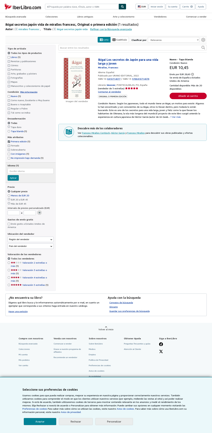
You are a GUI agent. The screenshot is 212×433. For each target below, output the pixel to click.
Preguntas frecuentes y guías (137, 343)
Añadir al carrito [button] (188, 96)
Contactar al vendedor (109, 91)
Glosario (113, 306)
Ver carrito (23, 365)
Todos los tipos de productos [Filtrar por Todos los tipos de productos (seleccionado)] (25, 53)
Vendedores (160, 16)
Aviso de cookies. (126, 408)
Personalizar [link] (114, 421)
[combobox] (82, 6)
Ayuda (201, 6)
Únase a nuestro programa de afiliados (67, 350)
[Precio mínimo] (14, 213)
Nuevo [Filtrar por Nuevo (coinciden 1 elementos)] (14, 96)
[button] (203, 48)
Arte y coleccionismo (123, 16)
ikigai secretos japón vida (72, 29)
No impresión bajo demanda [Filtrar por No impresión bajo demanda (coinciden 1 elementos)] (25, 158)
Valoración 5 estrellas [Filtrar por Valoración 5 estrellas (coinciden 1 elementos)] (29, 285)
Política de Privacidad (98, 360)
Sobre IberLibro (96, 343)
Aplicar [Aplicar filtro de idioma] (13, 178)
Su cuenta (172, 6)
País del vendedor (18, 246)
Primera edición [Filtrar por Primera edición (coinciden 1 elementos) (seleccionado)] (19, 141)
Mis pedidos (24, 360)
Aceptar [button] (40, 421)
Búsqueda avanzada (15, 16)
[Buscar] (122, 6)
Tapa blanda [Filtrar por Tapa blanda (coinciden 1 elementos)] (17, 131)
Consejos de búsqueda (121, 302)
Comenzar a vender (196, 16)
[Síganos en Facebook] (161, 344)
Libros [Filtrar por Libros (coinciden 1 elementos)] (14, 57)
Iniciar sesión (157, 6)
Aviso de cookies (96, 371)
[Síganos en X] (161, 352)
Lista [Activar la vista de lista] (104, 39)
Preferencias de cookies (34, 408)
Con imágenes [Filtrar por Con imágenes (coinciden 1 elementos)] (18, 154)
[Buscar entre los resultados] (132, 48)
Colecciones (52, 16)
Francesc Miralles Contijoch (96, 132)
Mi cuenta (23, 354)
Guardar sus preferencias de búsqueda (129, 311)
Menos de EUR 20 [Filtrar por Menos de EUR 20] (19, 195)
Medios (92, 349)
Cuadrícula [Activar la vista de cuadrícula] (120, 39)
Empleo (92, 354)
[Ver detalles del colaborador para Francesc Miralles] (108, 67)
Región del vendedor (19, 239)
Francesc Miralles (136, 132)
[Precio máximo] (30, 213)
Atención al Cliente (132, 349)
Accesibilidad (95, 376)
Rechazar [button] (76, 421)
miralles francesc (28, 29)
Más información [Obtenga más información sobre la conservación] (28, 92)
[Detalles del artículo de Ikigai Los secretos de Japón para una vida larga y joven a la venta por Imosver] (77, 78)
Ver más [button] (176, 116)
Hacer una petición (18, 311)
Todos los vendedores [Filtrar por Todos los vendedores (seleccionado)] (23, 258)
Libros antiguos (85, 16)
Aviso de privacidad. (71, 412)
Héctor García (118, 132)
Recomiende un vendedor (65, 357)
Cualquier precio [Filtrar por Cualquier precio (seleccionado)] (18, 191)
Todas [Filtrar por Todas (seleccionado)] (13, 123)
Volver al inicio (106, 329)
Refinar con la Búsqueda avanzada (111, 29)
